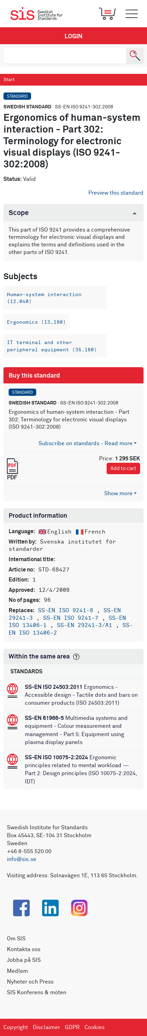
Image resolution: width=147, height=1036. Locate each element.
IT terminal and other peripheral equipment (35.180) (52, 346)
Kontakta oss (23, 949)
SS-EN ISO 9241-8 (67, 610)
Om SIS (16, 938)
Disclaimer (46, 1027)
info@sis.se (21, 859)
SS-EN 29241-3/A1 (86, 625)
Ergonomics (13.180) (36, 322)
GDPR (72, 1027)
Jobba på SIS (24, 960)
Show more (118, 493)
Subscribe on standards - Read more (86, 443)
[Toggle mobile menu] (131, 13)
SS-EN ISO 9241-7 (72, 618)
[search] (64, 55)
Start (8, 79)
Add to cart (123, 468)
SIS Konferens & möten (36, 992)
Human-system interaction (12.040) (44, 298)
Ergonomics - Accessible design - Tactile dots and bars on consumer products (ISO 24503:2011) (81, 695)
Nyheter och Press (30, 982)
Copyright (15, 1027)
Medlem (17, 971)
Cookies (95, 1027)
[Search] (135, 55)
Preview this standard (116, 193)
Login (73, 36)
